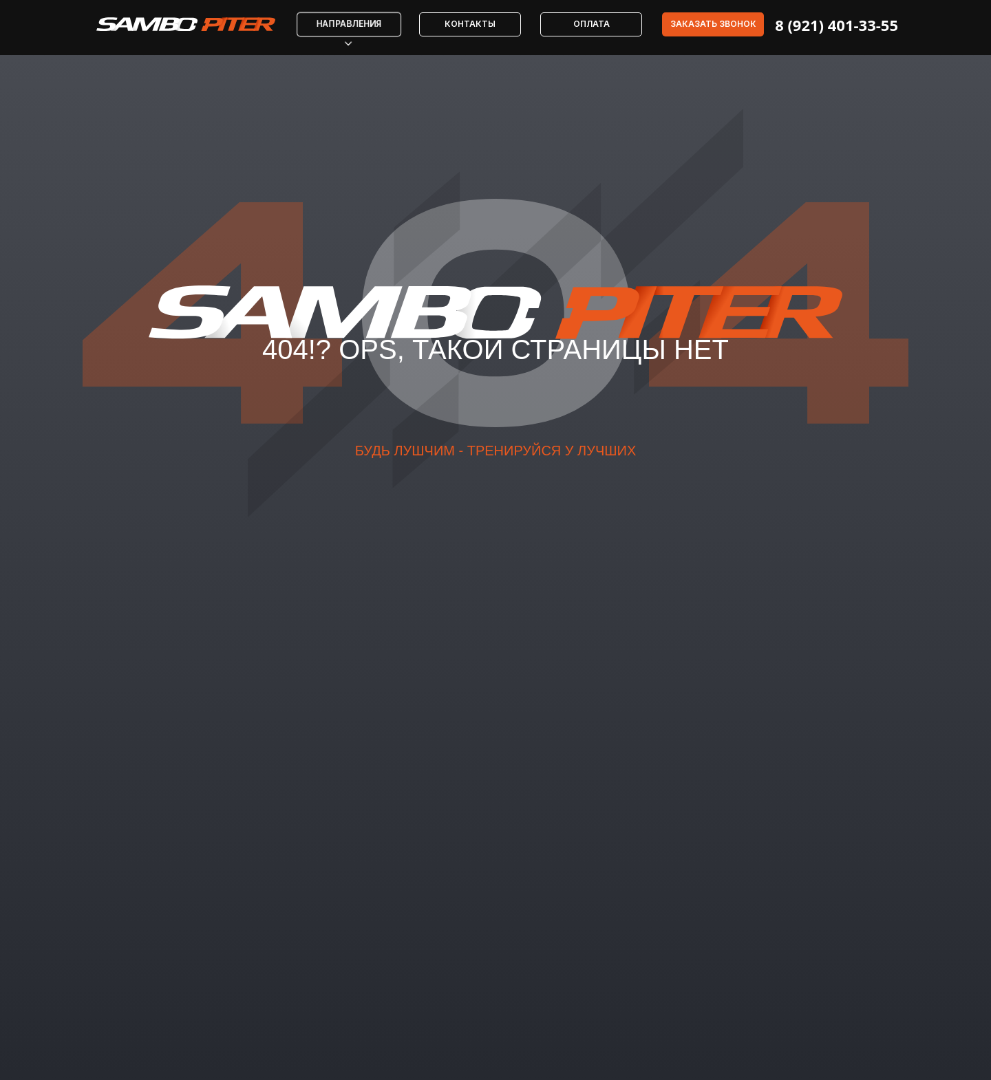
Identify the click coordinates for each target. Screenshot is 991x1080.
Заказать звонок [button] (713, 24)
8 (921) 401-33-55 (836, 24)
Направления (349, 24)
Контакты (470, 24)
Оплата (591, 24)
